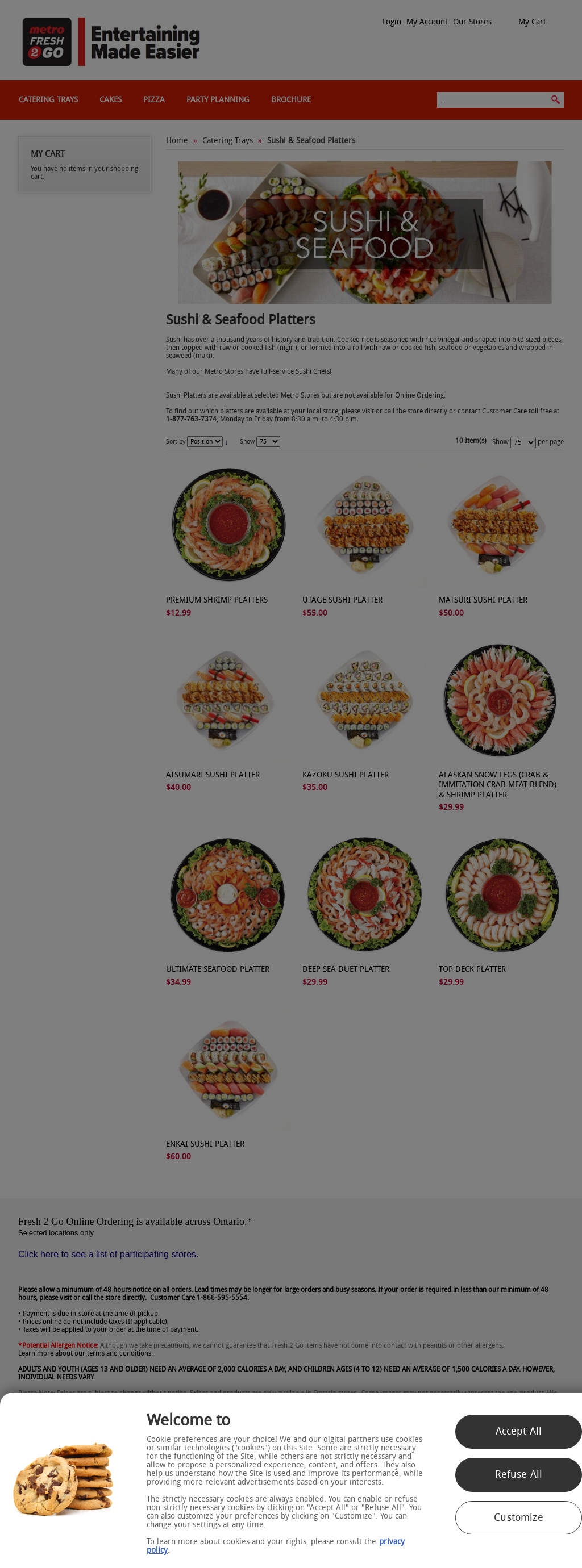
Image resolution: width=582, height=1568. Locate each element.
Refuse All (519, 1474)
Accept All (519, 1431)
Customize (518, 1517)
